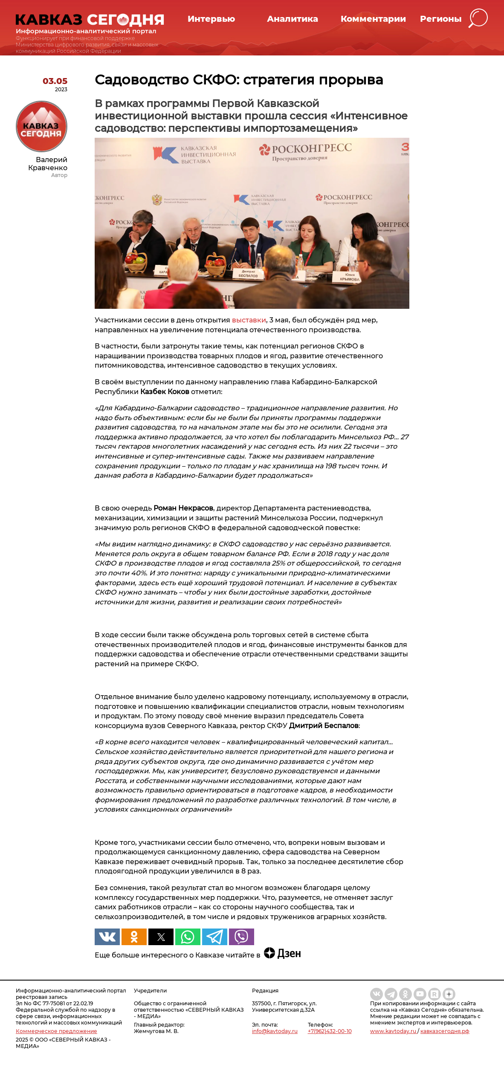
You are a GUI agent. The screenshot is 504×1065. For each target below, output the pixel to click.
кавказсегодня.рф (444, 1031)
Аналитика (292, 19)
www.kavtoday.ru (393, 1031)
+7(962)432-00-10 (330, 1031)
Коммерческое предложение (56, 1031)
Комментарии (373, 19)
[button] (478, 19)
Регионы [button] (441, 19)
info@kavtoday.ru (275, 1031)
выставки (249, 320)
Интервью (211, 19)
